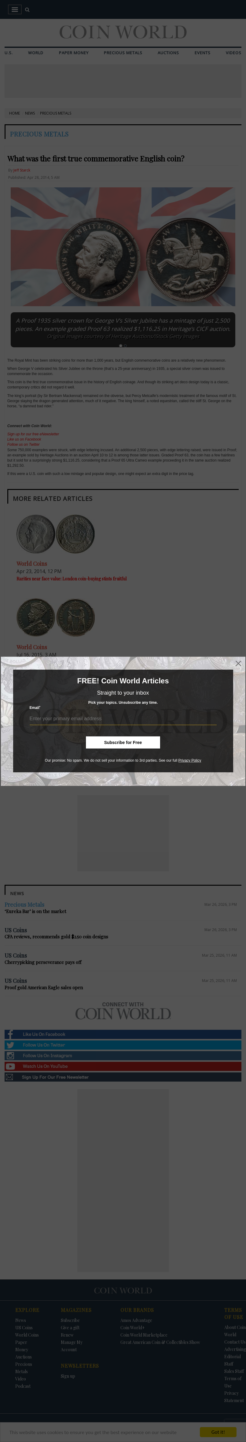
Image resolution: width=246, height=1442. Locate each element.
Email (35, 707)
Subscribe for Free (123, 742)
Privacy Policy (189, 760)
